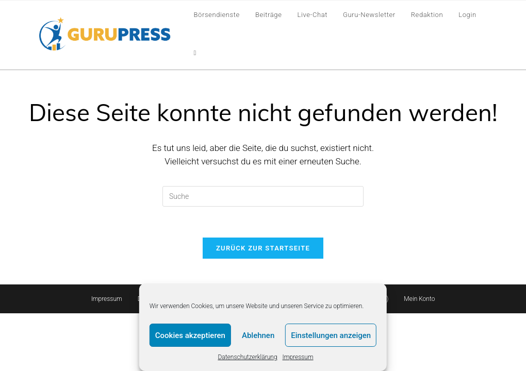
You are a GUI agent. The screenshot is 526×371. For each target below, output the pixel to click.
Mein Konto (419, 298)
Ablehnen (258, 335)
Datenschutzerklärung (247, 357)
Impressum (298, 357)
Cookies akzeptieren (190, 335)
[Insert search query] (263, 196)
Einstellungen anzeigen (331, 335)
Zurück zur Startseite (263, 248)
